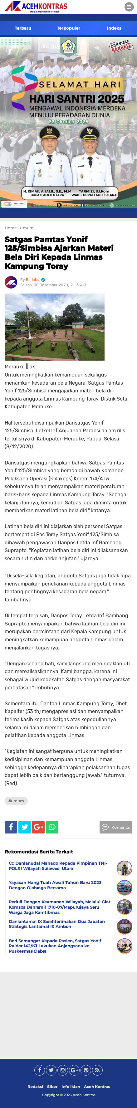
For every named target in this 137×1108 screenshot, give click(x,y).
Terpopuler (68, 28)
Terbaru (23, 28)
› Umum (25, 228)
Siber (52, 1086)
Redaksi (35, 1086)
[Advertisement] (68, 1014)
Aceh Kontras (97, 1086)
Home (11, 228)
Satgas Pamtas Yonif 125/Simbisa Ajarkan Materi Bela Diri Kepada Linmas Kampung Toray (59, 253)
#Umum (16, 801)
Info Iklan (70, 1086)
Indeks (114, 28)
